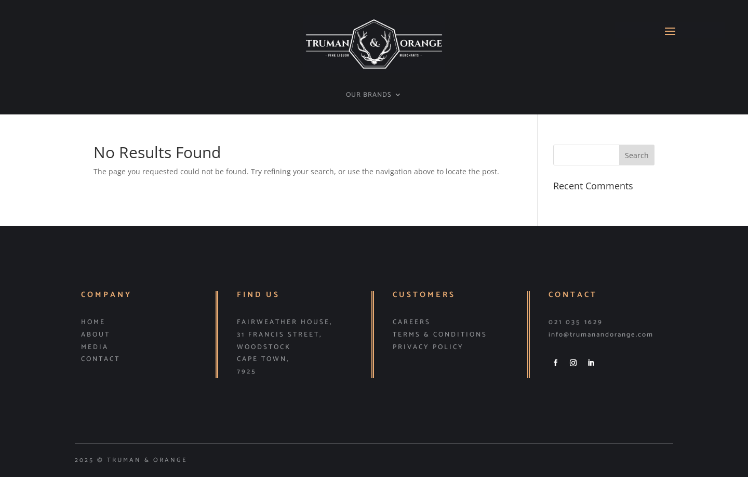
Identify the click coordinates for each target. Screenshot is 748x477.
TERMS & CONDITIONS (440, 334)
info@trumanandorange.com (601, 334)
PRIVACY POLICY (428, 347)
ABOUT (95, 334)
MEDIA (95, 347)
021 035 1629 (576, 322)
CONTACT (100, 359)
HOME (93, 322)
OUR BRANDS (369, 95)
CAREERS (412, 322)
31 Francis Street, (279, 334)
